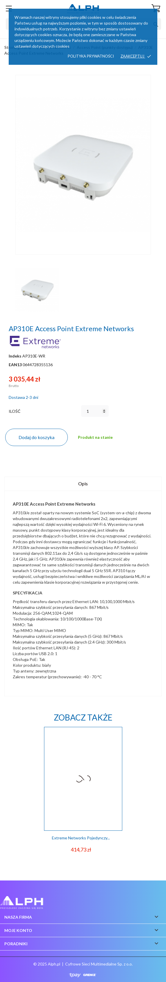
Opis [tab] (83, 483)
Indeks (15, 355)
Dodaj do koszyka (36, 437)
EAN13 (15, 364)
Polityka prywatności (91, 56)
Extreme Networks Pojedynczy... (81, 837)
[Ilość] (95, 411)
